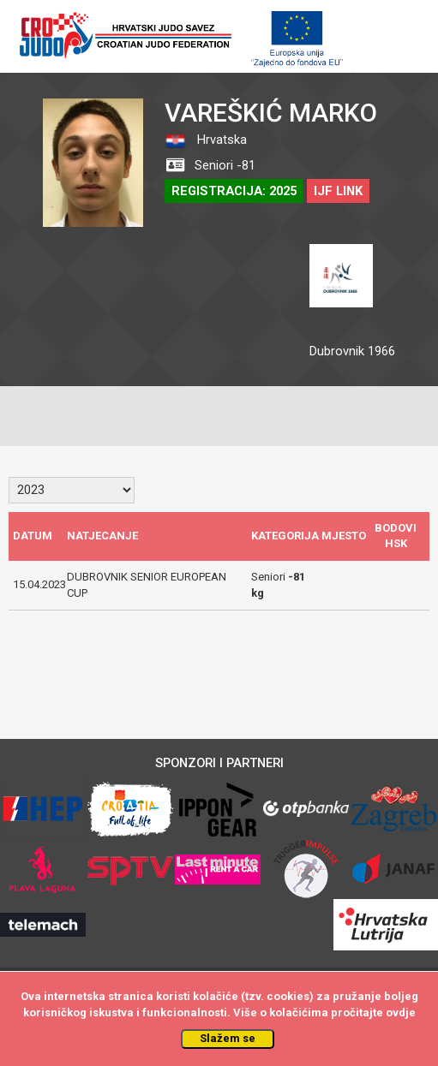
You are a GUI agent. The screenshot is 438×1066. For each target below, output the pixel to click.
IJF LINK (338, 191)
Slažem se (227, 1038)
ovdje (401, 1012)
